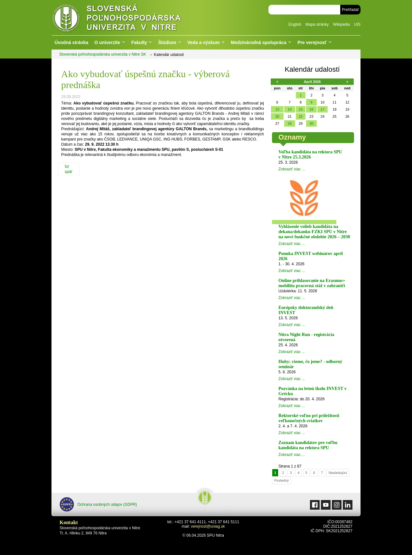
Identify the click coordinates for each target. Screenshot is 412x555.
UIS (357, 24)
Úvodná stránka (71, 42)
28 (290, 123)
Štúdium (167, 42)
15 (301, 109)
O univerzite (107, 42)
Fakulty (139, 42)
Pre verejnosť (312, 42)
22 (301, 116)
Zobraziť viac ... (291, 169)
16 (311, 109)
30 (311, 123)
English (295, 24)
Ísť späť (68, 169)
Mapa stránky (317, 24)
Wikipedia (341, 24)
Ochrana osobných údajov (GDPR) (98, 504)
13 (277, 109)
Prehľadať (350, 9)
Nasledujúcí (338, 473)
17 (322, 109)
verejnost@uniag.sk (208, 526)
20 (277, 116)
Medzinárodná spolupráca (258, 42)
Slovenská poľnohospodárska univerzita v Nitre (130, 17)
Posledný (281, 480)
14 (290, 109)
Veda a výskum (203, 42)
